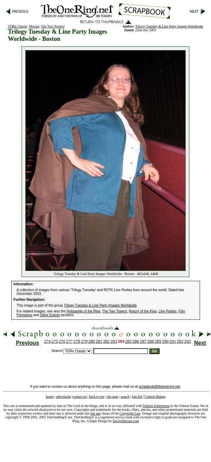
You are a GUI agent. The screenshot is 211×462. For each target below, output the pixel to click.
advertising (63, 396)
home (50, 396)
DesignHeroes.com (126, 421)
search (124, 396)
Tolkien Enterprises (156, 406)
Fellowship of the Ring (83, 311)
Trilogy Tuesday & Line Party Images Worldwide (169, 26)
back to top (96, 396)
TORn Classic (17, 26)
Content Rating (154, 396)
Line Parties (168, 311)
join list (137, 396)
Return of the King (143, 311)
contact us (79, 396)
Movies (34, 26)
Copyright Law (130, 413)
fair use (95, 413)
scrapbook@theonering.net (159, 386)
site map (112, 396)
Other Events (50, 315)
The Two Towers (52, 26)
